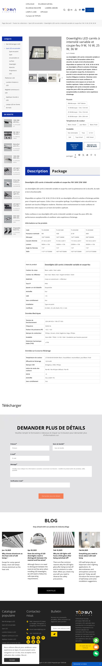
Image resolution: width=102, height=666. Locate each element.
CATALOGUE (30, 4)
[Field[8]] (72, 448)
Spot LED (5, 628)
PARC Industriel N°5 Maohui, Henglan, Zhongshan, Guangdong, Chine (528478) (37, 623)
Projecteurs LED (13, 72)
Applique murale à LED (12, 98)
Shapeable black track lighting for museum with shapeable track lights (16, 229)
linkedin (75, 157)
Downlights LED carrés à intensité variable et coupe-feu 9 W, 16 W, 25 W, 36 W (70, 23)
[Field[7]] (29, 448)
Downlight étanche (12, 65)
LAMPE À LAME (31, 12)
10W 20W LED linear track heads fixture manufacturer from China (16, 121)
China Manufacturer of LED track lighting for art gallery (16, 181)
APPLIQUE (44, 12)
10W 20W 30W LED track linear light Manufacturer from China (16, 157)
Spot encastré (13, 51)
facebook (75, 155)
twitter (83, 155)
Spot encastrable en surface (14, 58)
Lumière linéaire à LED (12, 83)
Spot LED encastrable (36, 23)
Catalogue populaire (9, 613)
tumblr (95, 155)
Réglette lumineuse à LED (12, 91)
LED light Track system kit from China (16, 205)
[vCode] (40, 485)
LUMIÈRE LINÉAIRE (51, 8)
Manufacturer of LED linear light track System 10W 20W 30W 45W (16, 145)
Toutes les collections (20, 23)
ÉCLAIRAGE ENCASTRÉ (33, 8)
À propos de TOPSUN (33, 16)
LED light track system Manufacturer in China (16, 169)
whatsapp (87, 155)
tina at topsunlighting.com (37, 629)
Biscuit (17, 647)
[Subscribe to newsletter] (54, 634)
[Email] (61, 628)
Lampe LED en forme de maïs (13, 106)
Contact (89, 10)
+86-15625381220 (35, 633)
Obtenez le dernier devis (74, 146)
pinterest (91, 155)
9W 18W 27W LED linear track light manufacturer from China (16, 133)
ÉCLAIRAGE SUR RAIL (45, 4)
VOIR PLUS (51, 590)
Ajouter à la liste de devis (92, 145)
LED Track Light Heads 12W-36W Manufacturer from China (16, 193)
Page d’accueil (6, 23)
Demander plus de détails (51, 496)
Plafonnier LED (10, 78)
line (79, 155)
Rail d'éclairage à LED (13, 44)
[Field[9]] (29, 458)
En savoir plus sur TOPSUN (85, 647)
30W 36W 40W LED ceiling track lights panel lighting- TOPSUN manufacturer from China (16, 217)
